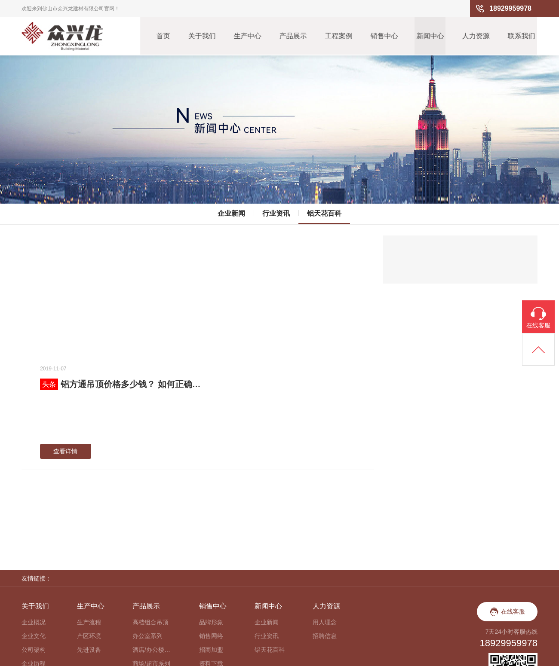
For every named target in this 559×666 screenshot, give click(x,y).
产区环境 (89, 540)
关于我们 (200, 36)
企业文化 (34, 540)
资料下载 (211, 567)
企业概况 (34, 526)
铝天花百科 (324, 211)
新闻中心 (430, 36)
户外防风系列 (150, 595)
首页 (161, 36)
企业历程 (34, 567)
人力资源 (476, 36)
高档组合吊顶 (150, 526)
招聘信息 (325, 540)
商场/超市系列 (151, 567)
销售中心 (384, 36)
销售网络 (211, 540)
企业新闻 (231, 211)
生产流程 (89, 526)
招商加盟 (211, 553)
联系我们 (522, 36)
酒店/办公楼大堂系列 (151, 553)
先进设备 (89, 553)
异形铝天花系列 (151, 622)
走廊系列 (144, 581)
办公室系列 (147, 540)
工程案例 (338, 36)
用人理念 (325, 526)
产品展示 (292, 36)
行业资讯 (276, 211)
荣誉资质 (34, 581)
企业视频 (34, 595)
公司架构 (34, 553)
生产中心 (246, 36)
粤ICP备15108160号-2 (507, 655)
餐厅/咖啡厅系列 (151, 608)
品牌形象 (211, 526)
